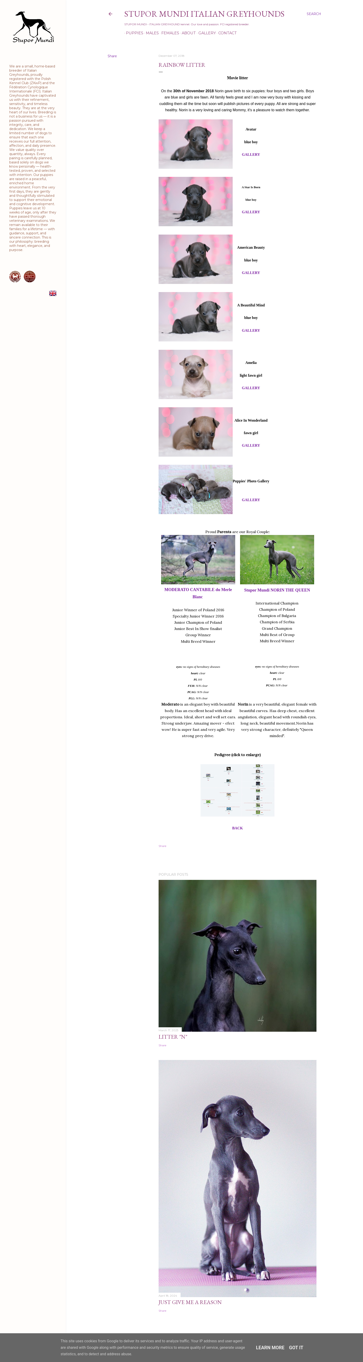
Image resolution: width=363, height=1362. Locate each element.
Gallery (205, 33)
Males (150, 33)
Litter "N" (173, 1036)
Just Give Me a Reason (190, 1302)
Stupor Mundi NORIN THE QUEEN (277, 590)
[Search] (314, 13)
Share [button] (112, 56)
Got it (296, 1347)
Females (169, 33)
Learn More (270, 1347)
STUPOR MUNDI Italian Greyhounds (204, 13)
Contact (226, 33)
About (187, 33)
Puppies (133, 33)
